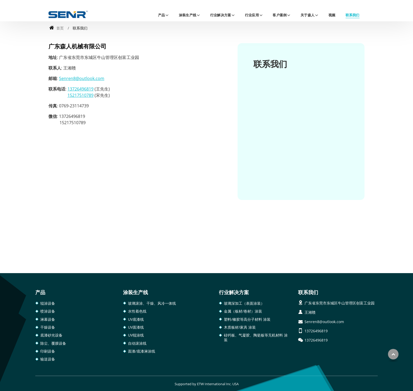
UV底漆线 (136, 319)
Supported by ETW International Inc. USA (207, 384)
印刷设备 (47, 351)
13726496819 (80, 89)
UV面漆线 (136, 327)
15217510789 (80, 95)
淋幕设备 (47, 319)
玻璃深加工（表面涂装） (244, 303)
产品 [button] (161, 15)
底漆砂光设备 (51, 335)
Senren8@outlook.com (81, 78)
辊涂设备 (47, 303)
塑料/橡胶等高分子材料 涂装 (247, 319)
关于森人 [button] (307, 15)
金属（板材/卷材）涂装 (243, 311)
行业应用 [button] (252, 15)
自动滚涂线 (137, 343)
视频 (332, 15)
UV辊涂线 (136, 335)
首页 (56, 28)
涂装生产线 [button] (187, 15)
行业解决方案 (234, 292)
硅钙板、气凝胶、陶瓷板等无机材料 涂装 (256, 337)
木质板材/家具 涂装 (240, 327)
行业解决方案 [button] (220, 15)
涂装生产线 (135, 292)
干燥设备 (47, 327)
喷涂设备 (47, 311)
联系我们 (353, 15)
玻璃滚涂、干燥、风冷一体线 (152, 303)
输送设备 (47, 359)
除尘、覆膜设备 (53, 343)
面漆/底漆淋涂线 (141, 351)
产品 (40, 292)
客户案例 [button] (280, 15)
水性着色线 (137, 311)
